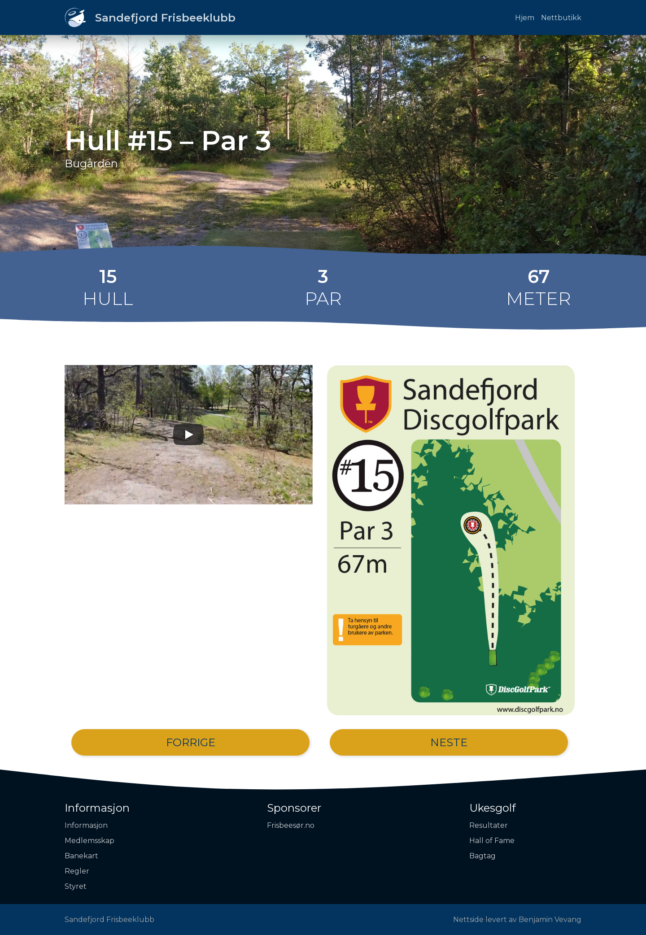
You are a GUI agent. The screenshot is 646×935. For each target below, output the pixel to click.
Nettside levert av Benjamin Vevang (517, 919)
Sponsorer (294, 807)
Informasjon (97, 807)
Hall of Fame (492, 840)
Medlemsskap (89, 840)
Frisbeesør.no (290, 825)
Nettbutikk (561, 17)
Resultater (488, 825)
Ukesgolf (492, 807)
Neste (448, 742)
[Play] (188, 434)
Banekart (81, 856)
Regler (77, 871)
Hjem (524, 17)
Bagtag (482, 856)
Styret (76, 886)
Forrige (190, 742)
